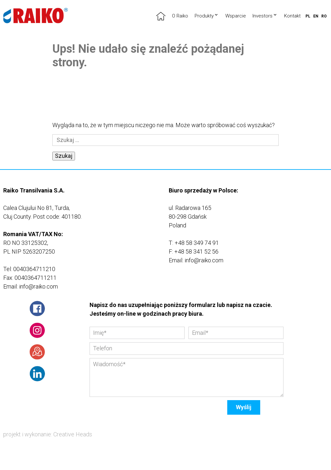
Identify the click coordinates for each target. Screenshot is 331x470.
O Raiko (180, 16)
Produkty (204, 16)
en (315, 16)
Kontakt (292, 16)
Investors (262, 16)
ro (324, 16)
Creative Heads (72, 434)
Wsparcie (235, 16)
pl (307, 16)
